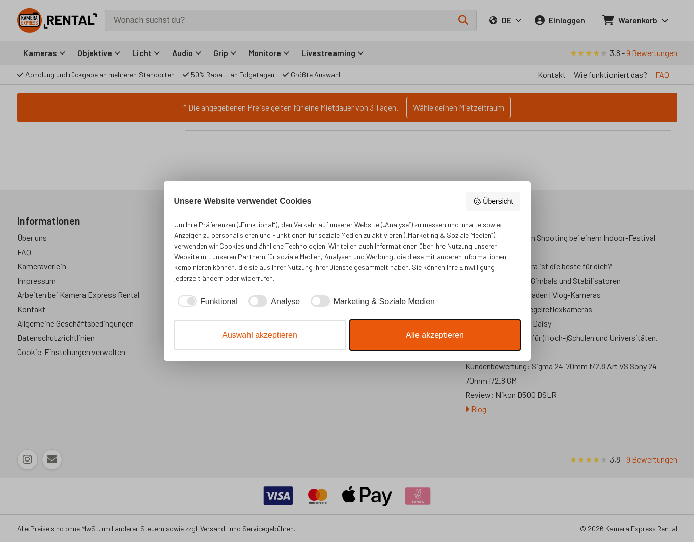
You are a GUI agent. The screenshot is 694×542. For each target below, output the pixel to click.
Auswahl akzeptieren (259, 335)
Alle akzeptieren (435, 335)
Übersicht (493, 201)
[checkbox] (206, 301)
